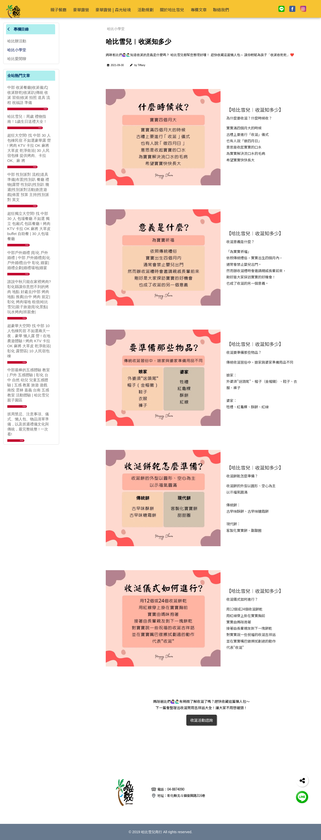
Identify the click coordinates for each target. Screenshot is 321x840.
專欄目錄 (18, 29)
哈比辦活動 (16, 41)
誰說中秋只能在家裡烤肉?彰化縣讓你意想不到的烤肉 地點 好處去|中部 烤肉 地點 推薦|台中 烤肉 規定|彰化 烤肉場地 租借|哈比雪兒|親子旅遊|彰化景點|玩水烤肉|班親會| (29, 296)
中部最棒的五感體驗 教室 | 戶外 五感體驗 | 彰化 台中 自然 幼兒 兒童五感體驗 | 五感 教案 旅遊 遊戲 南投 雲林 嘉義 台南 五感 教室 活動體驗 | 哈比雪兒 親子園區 (28, 385)
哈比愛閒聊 (16, 58)
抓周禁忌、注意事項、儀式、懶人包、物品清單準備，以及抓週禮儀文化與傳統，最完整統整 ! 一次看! (28, 424)
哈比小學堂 (16, 50)
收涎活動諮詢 (201, 720)
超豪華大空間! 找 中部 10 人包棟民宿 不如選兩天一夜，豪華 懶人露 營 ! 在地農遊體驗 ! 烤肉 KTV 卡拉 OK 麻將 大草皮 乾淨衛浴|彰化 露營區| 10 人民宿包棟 (29, 341)
